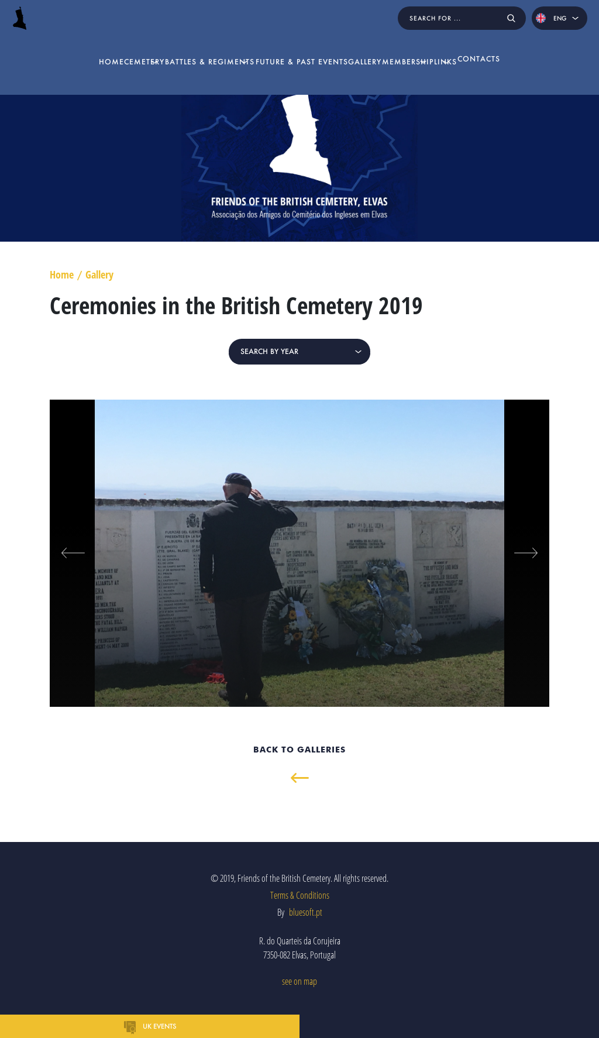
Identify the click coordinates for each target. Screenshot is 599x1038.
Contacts (557, 47)
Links (493, 47)
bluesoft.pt (305, 912)
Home (62, 275)
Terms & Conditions (299, 895)
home (32, 47)
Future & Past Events (296, 47)
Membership (424, 47)
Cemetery (77, 47)
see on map (299, 981)
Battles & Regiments (173, 47)
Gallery (370, 47)
